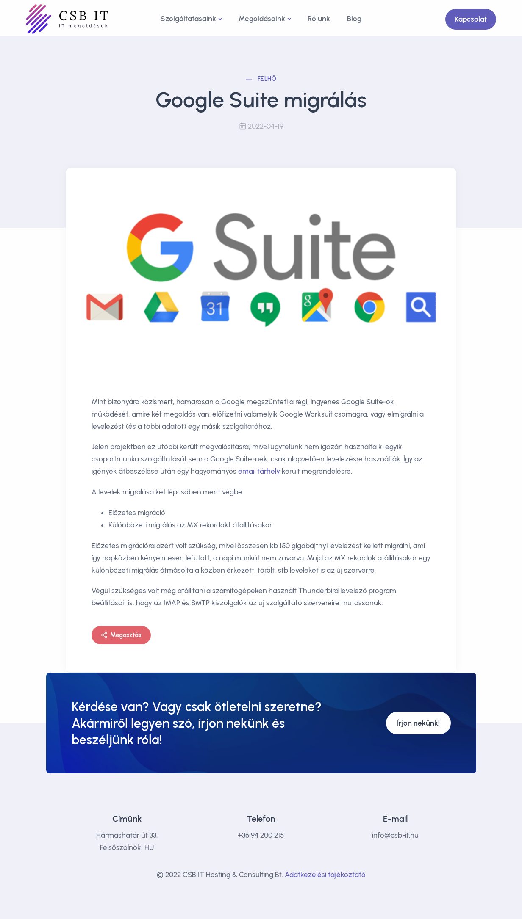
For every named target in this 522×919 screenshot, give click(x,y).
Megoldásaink (262, 18)
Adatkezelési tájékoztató (325, 874)
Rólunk (319, 18)
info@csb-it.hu (395, 835)
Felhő (267, 79)
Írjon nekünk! (418, 723)
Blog (354, 18)
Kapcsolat (471, 19)
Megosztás (121, 635)
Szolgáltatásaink (188, 18)
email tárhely (259, 471)
